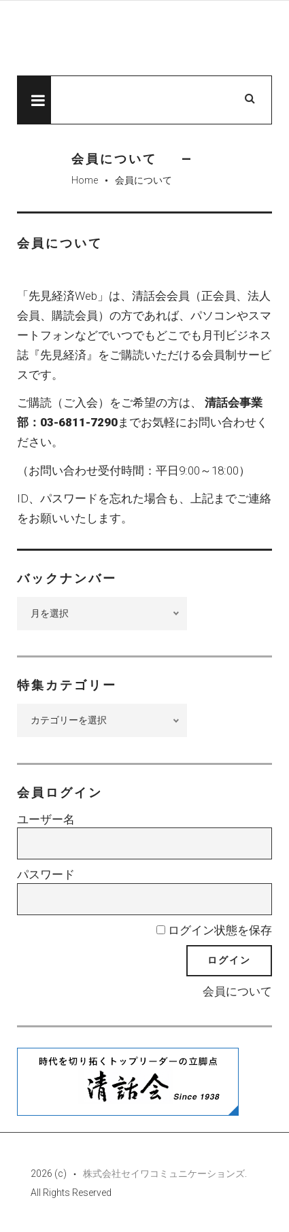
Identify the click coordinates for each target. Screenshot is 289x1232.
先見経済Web (144, 38)
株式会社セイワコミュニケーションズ (164, 1173)
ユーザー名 (46, 819)
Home (84, 180)
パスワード (46, 874)
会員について (237, 991)
